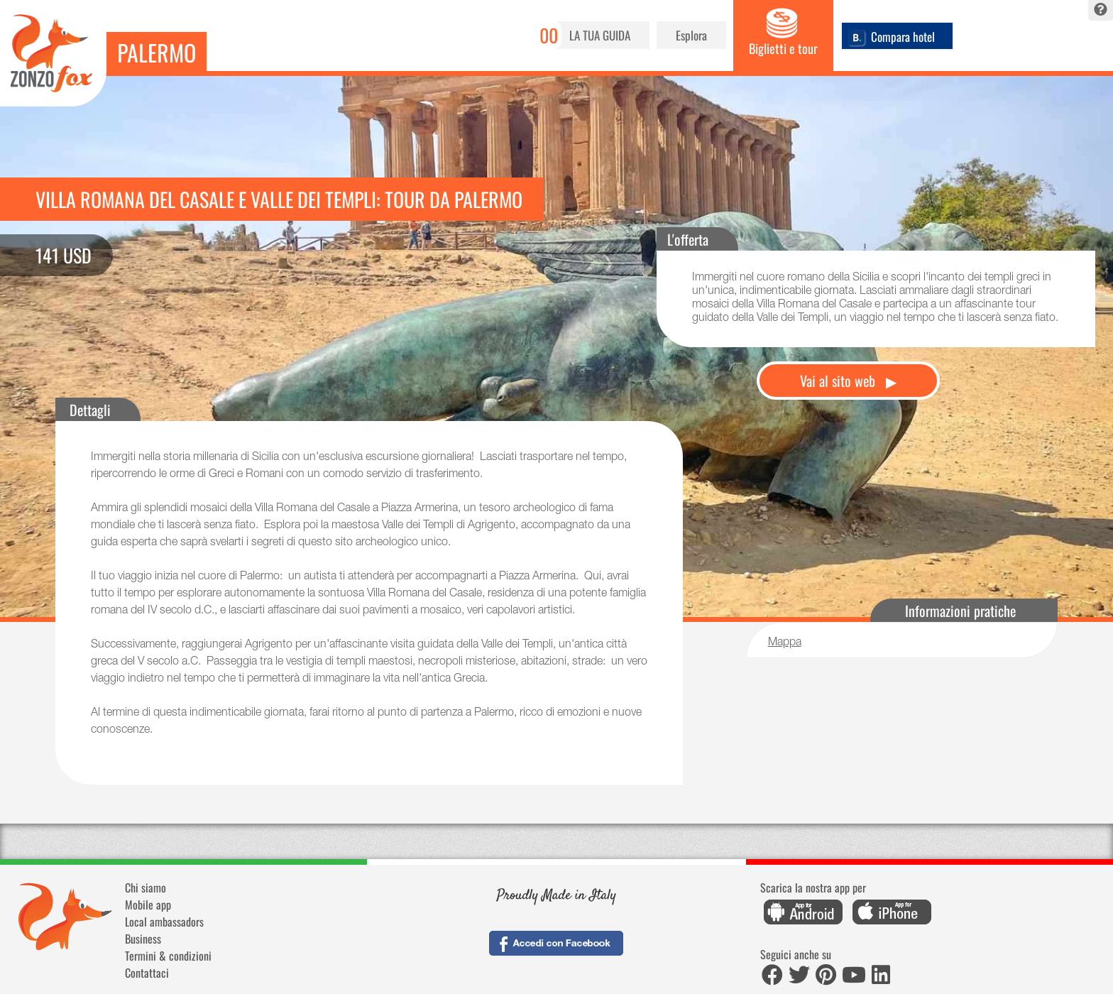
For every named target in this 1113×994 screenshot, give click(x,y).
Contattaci (147, 972)
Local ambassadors (164, 921)
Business (143, 938)
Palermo (156, 52)
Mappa (784, 643)
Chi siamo (145, 887)
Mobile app (148, 904)
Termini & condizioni (168, 955)
